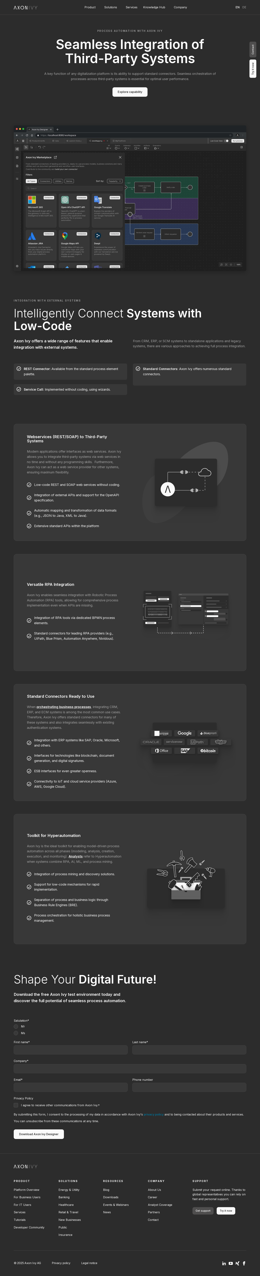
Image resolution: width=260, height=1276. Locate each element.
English (238, 7)
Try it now (226, 1210)
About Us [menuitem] (154, 1190)
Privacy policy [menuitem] (61, 1263)
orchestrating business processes (63, 707)
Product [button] (90, 7)
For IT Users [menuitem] (22, 1205)
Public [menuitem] (62, 1227)
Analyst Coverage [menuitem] (160, 1205)
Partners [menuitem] (154, 1212)
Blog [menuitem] (106, 1190)
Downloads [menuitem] (110, 1197)
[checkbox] (130, 1030)
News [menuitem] (107, 1212)
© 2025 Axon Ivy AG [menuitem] (27, 1263)
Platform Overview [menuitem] (26, 1190)
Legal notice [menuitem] (89, 1263)
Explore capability (130, 92)
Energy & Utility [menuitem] (68, 1190)
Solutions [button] (110, 7)
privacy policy (154, 1114)
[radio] (130, 1026)
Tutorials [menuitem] (20, 1220)
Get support (203, 1210)
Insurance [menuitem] (65, 1235)
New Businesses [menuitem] (69, 1220)
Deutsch (244, 7)
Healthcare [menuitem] (66, 1205)
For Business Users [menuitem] (27, 1197)
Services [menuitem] (19, 1212)
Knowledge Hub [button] (154, 7)
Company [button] (180, 7)
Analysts (76, 856)
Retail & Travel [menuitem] (68, 1212)
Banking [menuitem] (64, 1197)
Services (131, 7)
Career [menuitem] (152, 1197)
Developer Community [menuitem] (29, 1227)
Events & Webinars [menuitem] (116, 1205)
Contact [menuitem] (153, 1220)
